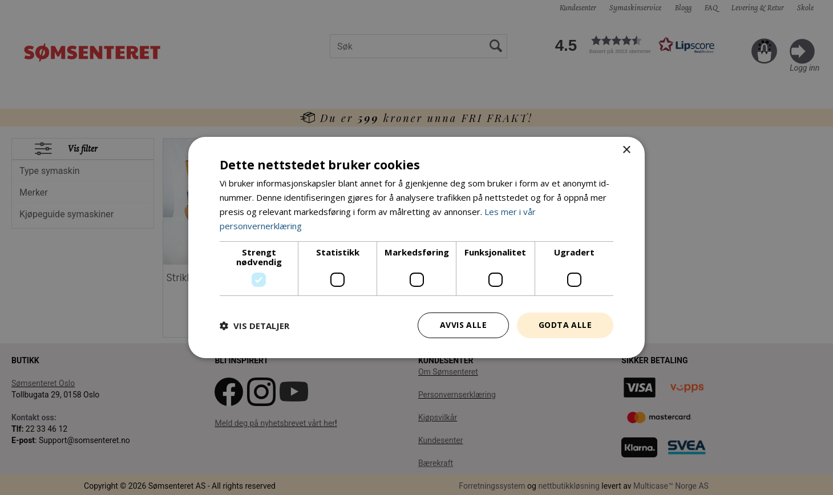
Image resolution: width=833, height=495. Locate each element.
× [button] (626, 150)
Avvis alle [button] (463, 324)
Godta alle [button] (565, 324)
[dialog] (416, 247)
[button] (254, 325)
